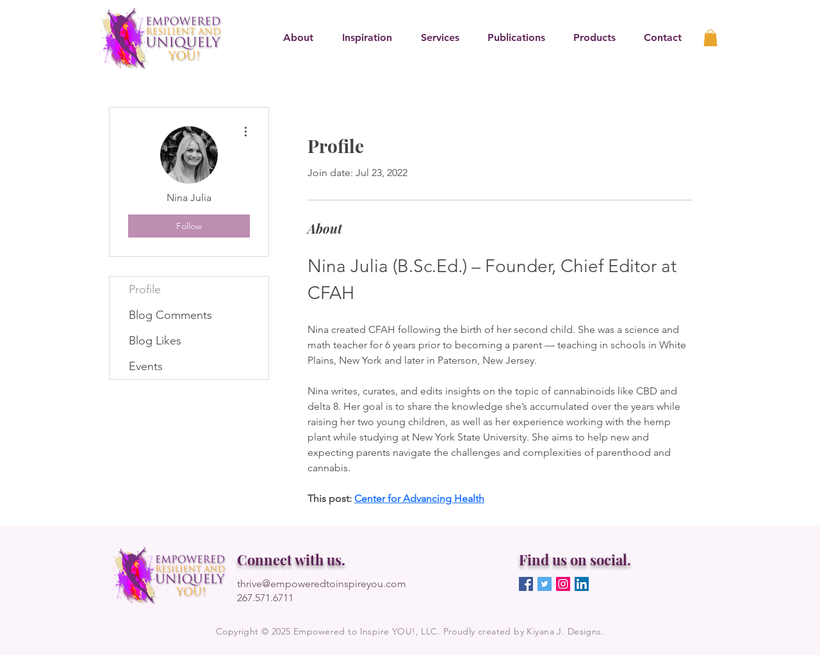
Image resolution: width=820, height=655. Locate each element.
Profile (145, 289)
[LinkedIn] (582, 584)
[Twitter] (544, 584)
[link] (710, 37)
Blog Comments (170, 315)
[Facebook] (526, 584)
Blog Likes (155, 341)
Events (146, 366)
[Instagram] (563, 584)
